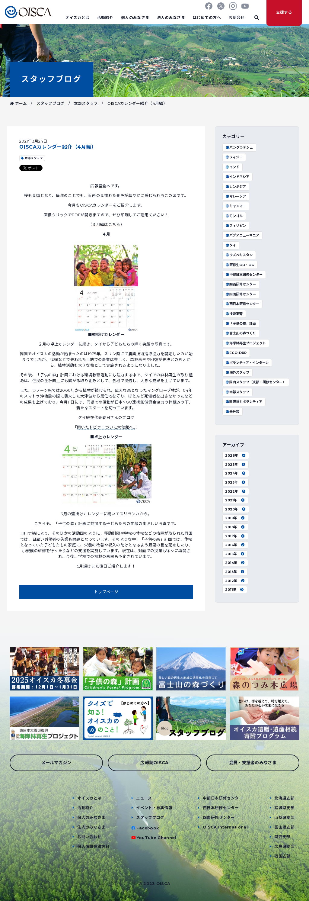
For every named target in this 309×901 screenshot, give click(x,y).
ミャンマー (235, 206)
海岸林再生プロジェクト (245, 343)
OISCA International (225, 827)
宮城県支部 (284, 808)
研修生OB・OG (239, 265)
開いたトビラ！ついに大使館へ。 (106, 427)
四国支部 (282, 856)
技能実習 (234, 314)
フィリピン (235, 226)
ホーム (18, 103)
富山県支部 (284, 827)
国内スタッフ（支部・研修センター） (255, 382)
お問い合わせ (89, 837)
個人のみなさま (135, 17)
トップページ (106, 592)
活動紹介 (105, 17)
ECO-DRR (236, 353)
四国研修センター (240, 294)
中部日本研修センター (244, 274)
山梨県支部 (284, 817)
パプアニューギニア (242, 235)
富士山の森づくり (240, 333)
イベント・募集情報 (154, 808)
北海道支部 (284, 798)
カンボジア (235, 187)
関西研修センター (240, 284)
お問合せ (236, 17)
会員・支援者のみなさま (253, 762)
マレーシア (235, 196)
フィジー (234, 157)
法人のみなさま (171, 17)
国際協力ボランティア (243, 402)
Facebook (147, 828)
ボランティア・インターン (247, 363)
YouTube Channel (156, 837)
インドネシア (237, 177)
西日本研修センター (242, 304)
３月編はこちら (106, 224)
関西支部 (282, 837)
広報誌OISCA (154, 762)
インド (232, 167)
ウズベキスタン (239, 255)
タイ (230, 245)
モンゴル (234, 216)
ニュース (144, 798)
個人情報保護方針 (93, 846)
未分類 (232, 412)
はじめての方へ (207, 17)
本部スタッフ (86, 103)
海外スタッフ (237, 372)
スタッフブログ (51, 79)
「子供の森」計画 (240, 323)
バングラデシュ (239, 147)
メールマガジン (56, 762)
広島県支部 (284, 846)
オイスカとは (77, 17)
